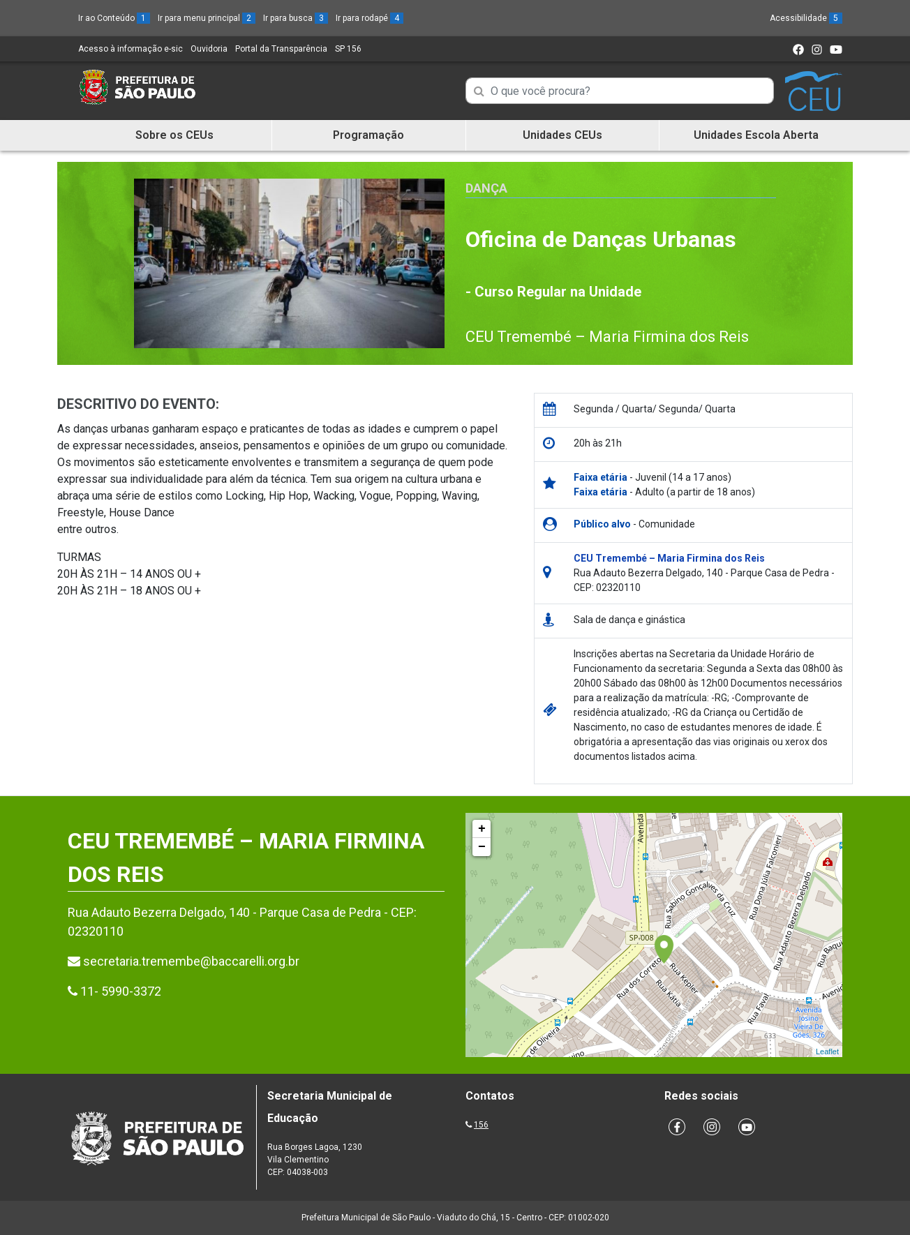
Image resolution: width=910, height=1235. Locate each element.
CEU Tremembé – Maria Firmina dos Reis (607, 336)
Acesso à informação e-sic (130, 49)
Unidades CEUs (562, 135)
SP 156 (348, 49)
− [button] (482, 847)
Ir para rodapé (369, 18)
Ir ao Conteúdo (114, 18)
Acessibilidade (806, 18)
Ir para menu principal (206, 18)
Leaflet (827, 1051)
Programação (368, 135)
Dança (486, 188)
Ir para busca (295, 18)
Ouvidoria (209, 49)
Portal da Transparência (281, 49)
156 (481, 1125)
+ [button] (482, 829)
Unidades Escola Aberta (756, 135)
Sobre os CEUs (174, 135)
